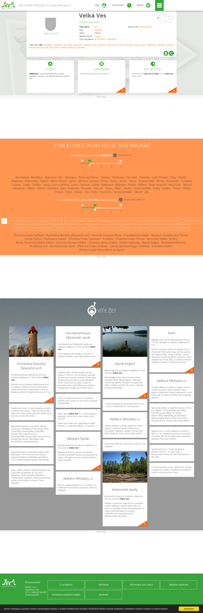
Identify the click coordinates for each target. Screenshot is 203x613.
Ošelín (31, 188)
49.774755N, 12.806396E (105, 39)
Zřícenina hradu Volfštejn (29, 235)
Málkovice (151, 45)
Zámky (197, 220)
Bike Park (115, 227)
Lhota (136, 45)
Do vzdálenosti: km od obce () (87, 199)
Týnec (68, 192)
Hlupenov (102, 45)
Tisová (176, 188)
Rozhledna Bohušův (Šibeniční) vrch (67, 235)
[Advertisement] (102, 118)
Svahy (156, 188)
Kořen (123, 181)
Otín (63, 188)
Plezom (98, 188)
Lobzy (46, 184)
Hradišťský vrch (38, 246)
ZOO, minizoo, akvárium (22, 220)
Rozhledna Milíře (162, 246)
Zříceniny (19, 227)
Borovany (68, 45)
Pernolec (86, 188)
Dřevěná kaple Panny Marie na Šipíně (101, 250)
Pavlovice (73, 188)
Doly (94, 45)
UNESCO (56, 220)
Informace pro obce (141, 584)
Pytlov (109, 188)
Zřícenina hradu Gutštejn (92, 246)
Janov (72, 181)
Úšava (78, 192)
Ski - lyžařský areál (74, 220)
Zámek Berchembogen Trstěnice (130, 246)
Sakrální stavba (181, 227)
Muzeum (143, 227)
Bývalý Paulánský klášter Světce (35, 242)
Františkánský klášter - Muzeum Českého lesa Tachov (156, 235)
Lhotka (36, 184)
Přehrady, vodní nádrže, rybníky (115, 220)
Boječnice (58, 45)
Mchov (132, 184)
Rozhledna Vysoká (55, 239)
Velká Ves (92, 15)
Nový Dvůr (48, 47)
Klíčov (104, 181)
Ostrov (57, 47)
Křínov (160, 181)
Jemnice (83, 181)
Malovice (161, 45)
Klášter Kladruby (130, 242)
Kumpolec (173, 181)
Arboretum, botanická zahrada (149, 220)
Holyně (44, 181)
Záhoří (138, 192)
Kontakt (103, 594)
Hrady (186, 220)
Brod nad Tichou (88, 177)
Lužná (143, 45)
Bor (96, 26)
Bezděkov (48, 45)
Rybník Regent (150, 242)
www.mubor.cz (145, 26)
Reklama (104, 584)
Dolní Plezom (160, 177)
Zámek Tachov (33, 239)
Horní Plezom (59, 181)
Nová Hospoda (36, 47)
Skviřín (64, 47)
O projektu (66, 584)
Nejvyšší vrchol (99, 227)
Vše (4, 220)
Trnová (58, 192)
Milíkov (142, 184)
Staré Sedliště (142, 188)
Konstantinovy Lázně (62, 246)
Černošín (131, 177)
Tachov (97, 36)
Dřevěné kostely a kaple (40, 227)
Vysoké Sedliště (122, 192)
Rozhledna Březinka (173, 242)
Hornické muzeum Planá (107, 235)
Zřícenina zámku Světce (102, 242)
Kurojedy (129, 45)
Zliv (147, 192)
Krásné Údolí (146, 181)
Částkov (105, 177)
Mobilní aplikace (178, 584)
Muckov (169, 45)
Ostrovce (52, 188)
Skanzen (92, 220)
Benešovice (22, 177)
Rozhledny (174, 220)
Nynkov (187, 184)
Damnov (87, 45)
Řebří (118, 188)
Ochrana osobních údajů (66, 594)
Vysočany (81, 47)
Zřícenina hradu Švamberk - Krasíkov (90, 239)
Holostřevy (112, 45)
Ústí (86, 192)
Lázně (84, 227)
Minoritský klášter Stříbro (162, 239)
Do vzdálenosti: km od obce (91, 155)
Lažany (17, 184)
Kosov (121, 45)
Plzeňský (98, 30)
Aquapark (42, 220)
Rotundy (60, 227)
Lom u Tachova (80, 184)
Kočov (114, 181)
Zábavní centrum (161, 227)
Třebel (186, 188)
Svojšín (166, 188)
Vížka (94, 192)
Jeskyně (72, 227)
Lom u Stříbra (60, 184)
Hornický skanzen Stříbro (71, 242)
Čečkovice (77, 45)
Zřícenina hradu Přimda (130, 239)
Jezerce (94, 181)
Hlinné (182, 177)
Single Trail (129, 227)
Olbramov (19, 188)
